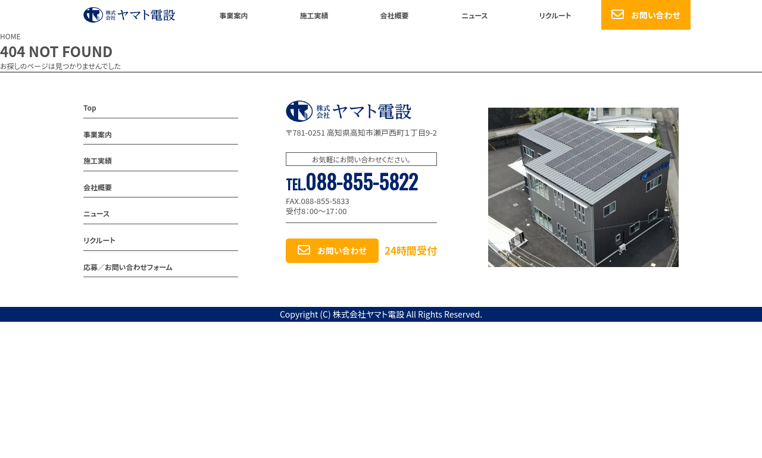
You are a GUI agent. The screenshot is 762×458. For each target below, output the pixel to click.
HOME (10, 36)
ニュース (474, 15)
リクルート (555, 15)
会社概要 (394, 15)
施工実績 (313, 15)
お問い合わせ (655, 15)
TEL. (352, 184)
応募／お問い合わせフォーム (128, 267)
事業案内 (233, 15)
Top (89, 107)
